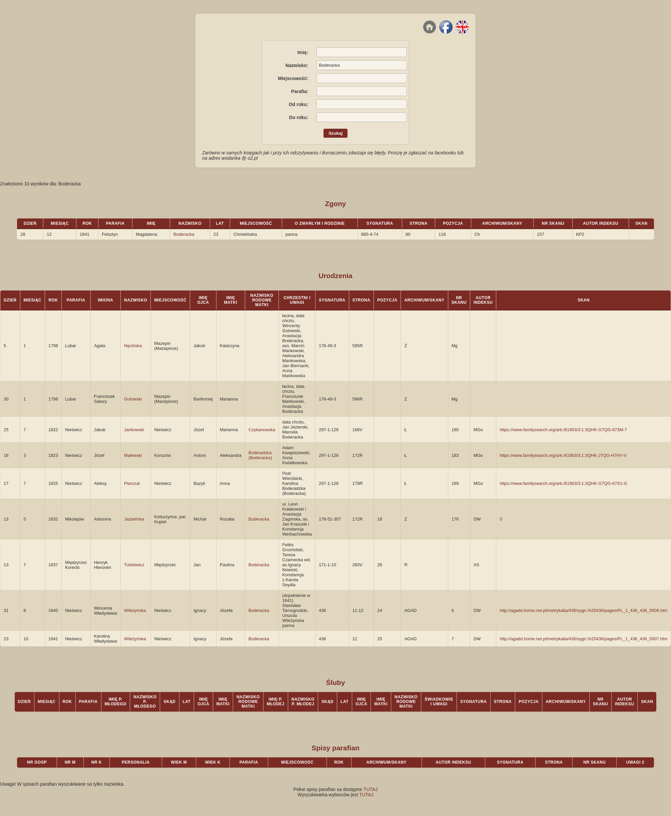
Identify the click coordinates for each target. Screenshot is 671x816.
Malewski (133, 455)
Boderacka (183, 234)
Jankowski (134, 429)
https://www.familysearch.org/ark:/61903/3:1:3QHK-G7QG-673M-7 (563, 429)
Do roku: (298, 117)
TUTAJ (371, 789)
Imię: (302, 52)
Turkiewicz (134, 564)
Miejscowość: (293, 78)
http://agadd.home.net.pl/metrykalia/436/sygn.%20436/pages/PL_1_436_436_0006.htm (583, 610)
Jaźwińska (134, 519)
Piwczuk (132, 483)
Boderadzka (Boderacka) (260, 455)
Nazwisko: (296, 65)
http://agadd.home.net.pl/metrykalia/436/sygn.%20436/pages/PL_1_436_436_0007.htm (583, 638)
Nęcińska (133, 345)
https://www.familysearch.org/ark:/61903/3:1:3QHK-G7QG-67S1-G (563, 483)
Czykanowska (261, 429)
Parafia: (299, 91)
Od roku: (298, 104)
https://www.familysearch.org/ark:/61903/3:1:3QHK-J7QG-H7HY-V (563, 455)
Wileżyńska (135, 610)
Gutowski (133, 398)
